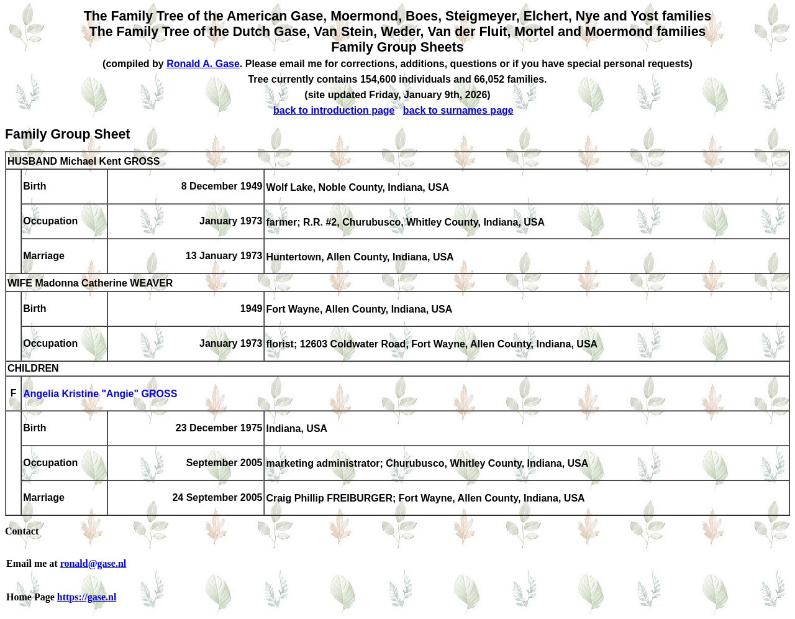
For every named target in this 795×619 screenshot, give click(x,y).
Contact (22, 531)
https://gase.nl (87, 597)
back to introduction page (334, 110)
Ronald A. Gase (203, 63)
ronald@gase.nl (93, 563)
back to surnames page (458, 110)
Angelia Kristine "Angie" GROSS (100, 394)
